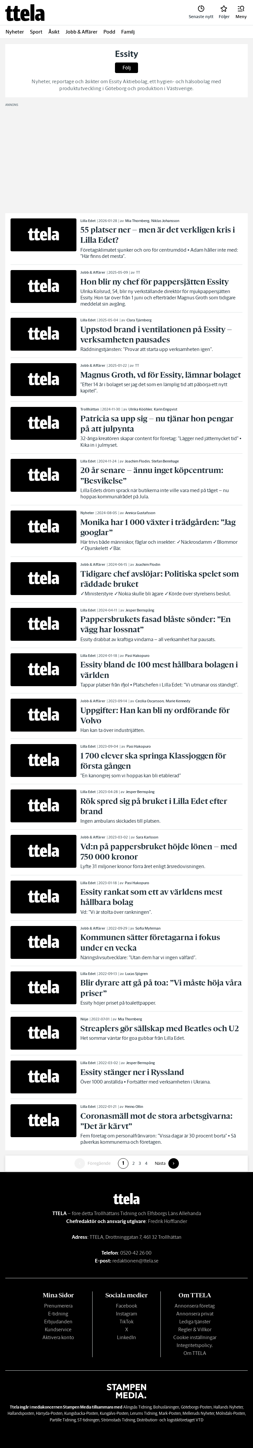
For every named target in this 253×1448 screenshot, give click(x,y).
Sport (36, 32)
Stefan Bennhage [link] (165, 461)
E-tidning (58, 1314)
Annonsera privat (194, 1314)
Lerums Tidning (143, 1413)
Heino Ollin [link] (134, 1106)
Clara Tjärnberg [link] (139, 320)
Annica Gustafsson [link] (140, 513)
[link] (24, 12)
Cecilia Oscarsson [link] (149, 701)
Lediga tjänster (195, 1321)
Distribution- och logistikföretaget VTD (170, 1419)
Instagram (126, 1314)
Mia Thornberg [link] (137, 220)
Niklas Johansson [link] (165, 220)
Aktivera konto (58, 1337)
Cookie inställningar (194, 1337)
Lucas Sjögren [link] (136, 973)
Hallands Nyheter (228, 1407)
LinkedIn (126, 1337)
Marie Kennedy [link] (178, 701)
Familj (128, 32)
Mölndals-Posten (230, 1413)
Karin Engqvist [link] (165, 409)
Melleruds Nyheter (198, 1413)
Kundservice (58, 1329)
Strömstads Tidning (118, 1419)
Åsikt (54, 32)
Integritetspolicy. (195, 1345)
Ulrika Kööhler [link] (140, 409)
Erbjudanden (58, 1321)
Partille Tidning (63, 1419)
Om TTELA (194, 1353)
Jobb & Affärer (82, 32)
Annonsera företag (195, 1306)
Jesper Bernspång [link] (140, 610)
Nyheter (15, 32)
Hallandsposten (21, 1413)
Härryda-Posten (49, 1413)
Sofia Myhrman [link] (147, 928)
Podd (109, 32)
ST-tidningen (88, 1419)
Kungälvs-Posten (114, 1413)
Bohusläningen (166, 1407)
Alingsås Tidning (137, 1407)
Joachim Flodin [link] (137, 461)
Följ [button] (127, 67)
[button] (241, 12)
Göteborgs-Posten (196, 1407)
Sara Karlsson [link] (147, 837)
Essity (126, 54)
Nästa (160, 1163)
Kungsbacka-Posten (81, 1413)
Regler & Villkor (194, 1329)
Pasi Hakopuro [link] (137, 655)
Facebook (126, 1306)
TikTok (126, 1321)
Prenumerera (58, 1306)
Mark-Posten (170, 1413)
